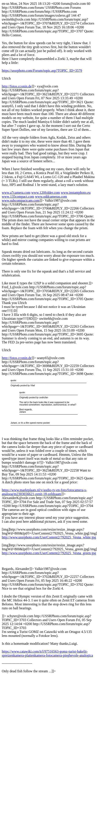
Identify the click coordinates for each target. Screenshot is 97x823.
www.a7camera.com (16, 192)
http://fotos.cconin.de (17, 86)
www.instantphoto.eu (76, 192)
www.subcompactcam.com (21, 200)
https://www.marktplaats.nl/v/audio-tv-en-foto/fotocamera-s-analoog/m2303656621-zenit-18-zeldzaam (44, 492)
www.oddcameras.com (51, 196)
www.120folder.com (45, 192)
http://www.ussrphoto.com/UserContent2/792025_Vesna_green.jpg (49, 553)
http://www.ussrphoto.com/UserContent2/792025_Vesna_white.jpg (49, 537)
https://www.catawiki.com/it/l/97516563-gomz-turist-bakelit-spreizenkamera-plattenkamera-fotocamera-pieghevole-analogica (47, 653)
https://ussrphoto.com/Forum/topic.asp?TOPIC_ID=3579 (42, 70)
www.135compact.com (18, 196)
